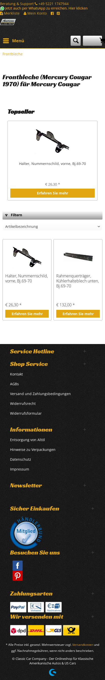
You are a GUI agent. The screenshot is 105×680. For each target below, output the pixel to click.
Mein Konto (35, 13)
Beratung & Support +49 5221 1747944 (34, 3)
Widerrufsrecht (23, 403)
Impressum (19, 469)
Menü (13, 40)
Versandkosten (82, 645)
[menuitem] (13, 41)
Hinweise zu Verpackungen (33, 449)
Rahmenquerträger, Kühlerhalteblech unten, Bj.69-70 (77, 280)
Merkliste (10, 13)
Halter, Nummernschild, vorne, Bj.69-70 (52, 163)
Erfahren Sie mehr (52, 193)
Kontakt (16, 374)
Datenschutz (20, 459)
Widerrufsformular (26, 413)
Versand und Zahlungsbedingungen (40, 393)
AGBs (14, 383)
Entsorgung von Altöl (27, 439)
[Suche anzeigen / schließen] (76, 41)
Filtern (13, 214)
